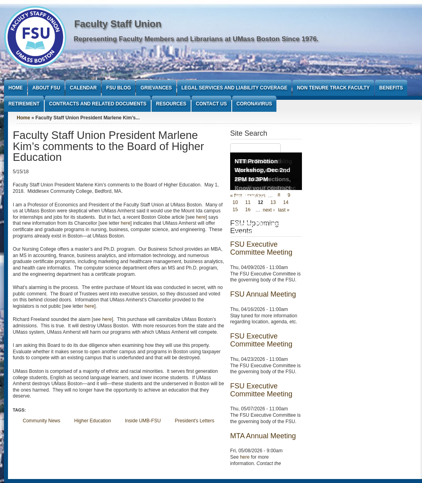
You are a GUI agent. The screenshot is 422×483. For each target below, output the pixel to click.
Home (15, 88)
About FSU (46, 88)
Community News (41, 421)
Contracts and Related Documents (97, 104)
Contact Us (211, 104)
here (201, 217)
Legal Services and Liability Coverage (234, 88)
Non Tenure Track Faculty (333, 88)
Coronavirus (254, 104)
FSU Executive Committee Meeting (261, 248)
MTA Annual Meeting (263, 436)
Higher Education (92, 421)
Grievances (156, 88)
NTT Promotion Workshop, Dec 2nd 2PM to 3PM (262, 170)
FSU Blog (118, 88)
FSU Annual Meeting (263, 294)
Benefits (391, 88)
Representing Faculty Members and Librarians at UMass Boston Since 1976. (196, 39)
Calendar (83, 88)
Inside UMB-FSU (143, 421)
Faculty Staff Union (118, 23)
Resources (171, 104)
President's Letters (194, 421)
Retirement (23, 104)
